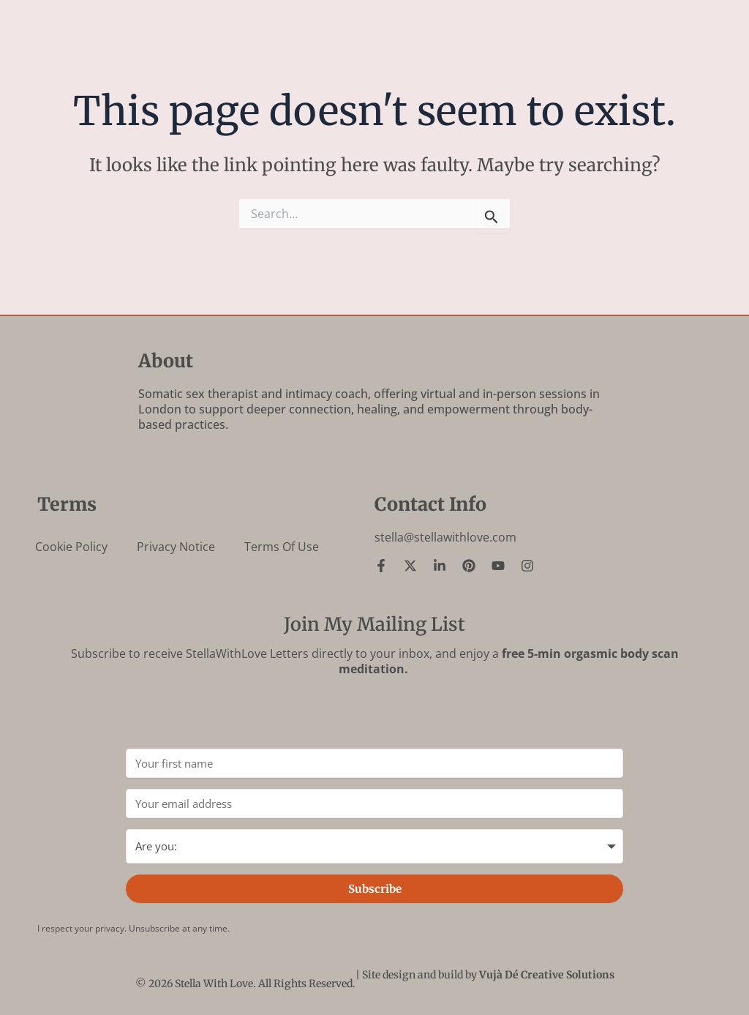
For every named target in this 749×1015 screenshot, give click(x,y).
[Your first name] (374, 763)
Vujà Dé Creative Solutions (546, 974)
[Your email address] (374, 803)
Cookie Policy (71, 547)
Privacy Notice (176, 547)
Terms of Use (281, 547)
